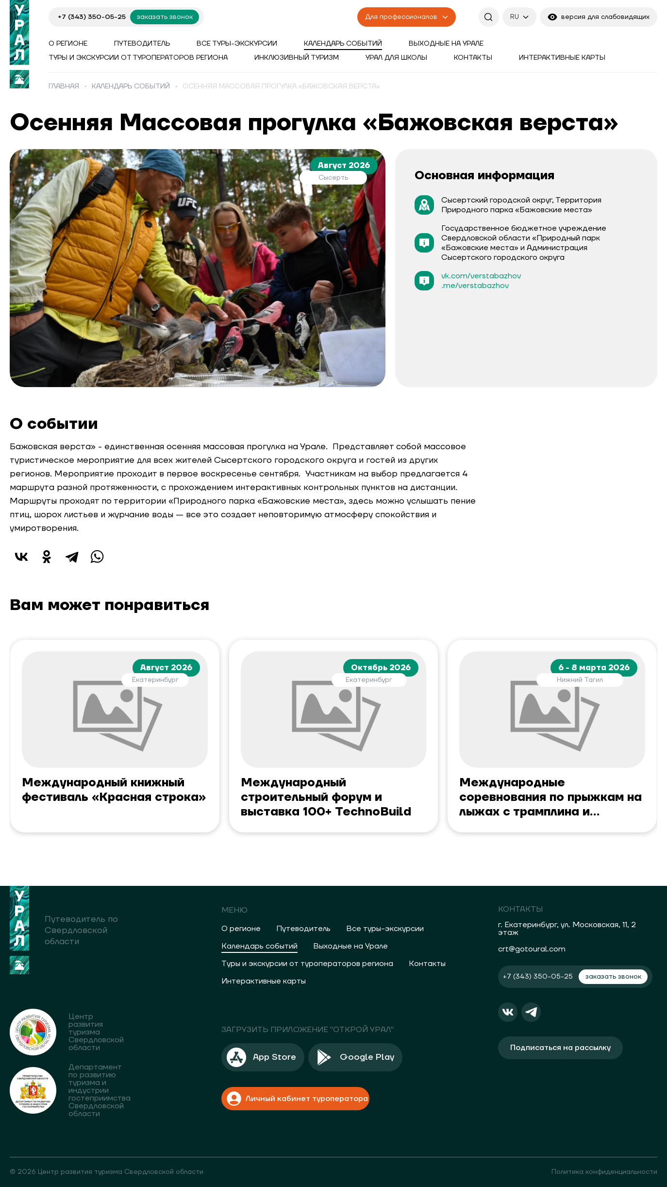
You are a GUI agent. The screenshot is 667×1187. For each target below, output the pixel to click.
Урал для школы (396, 57)
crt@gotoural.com (532, 949)
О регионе (68, 43)
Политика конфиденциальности (604, 1172)
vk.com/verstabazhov (481, 276)
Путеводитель (142, 43)
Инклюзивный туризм (296, 57)
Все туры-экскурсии (237, 43)
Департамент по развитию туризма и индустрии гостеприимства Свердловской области (99, 1090)
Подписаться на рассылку (560, 1047)
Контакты (473, 57)
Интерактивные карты (562, 57)
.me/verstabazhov (475, 285)
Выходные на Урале (446, 43)
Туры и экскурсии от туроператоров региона (138, 57)
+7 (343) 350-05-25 (92, 17)
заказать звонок (165, 17)
